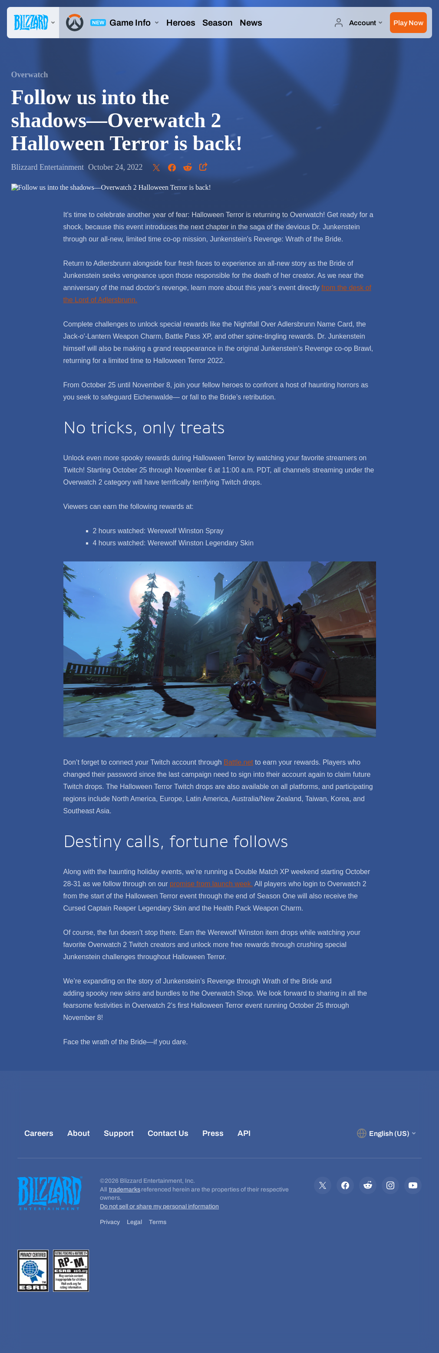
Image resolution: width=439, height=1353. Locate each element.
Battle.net (238, 762)
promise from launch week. (211, 884)
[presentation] (33, 22)
